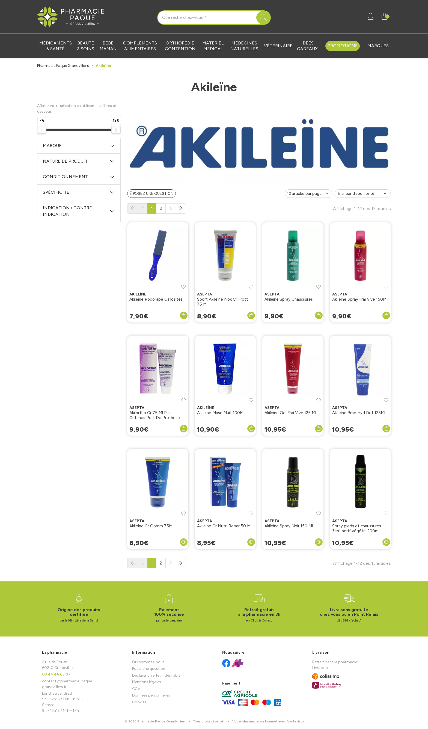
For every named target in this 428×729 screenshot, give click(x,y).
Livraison (320, 667)
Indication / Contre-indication (68, 211)
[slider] (41, 130)
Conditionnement (65, 176)
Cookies (139, 702)
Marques (378, 45)
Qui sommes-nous (148, 662)
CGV (136, 688)
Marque (52, 145)
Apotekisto (268, 721)
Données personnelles (151, 695)
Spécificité (56, 192)
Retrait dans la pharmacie (334, 662)
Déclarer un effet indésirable (156, 675)
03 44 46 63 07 (56, 674)
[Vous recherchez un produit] (207, 18)
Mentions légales (146, 682)
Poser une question (148, 668)
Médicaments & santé (55, 45)
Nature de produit (65, 161)
